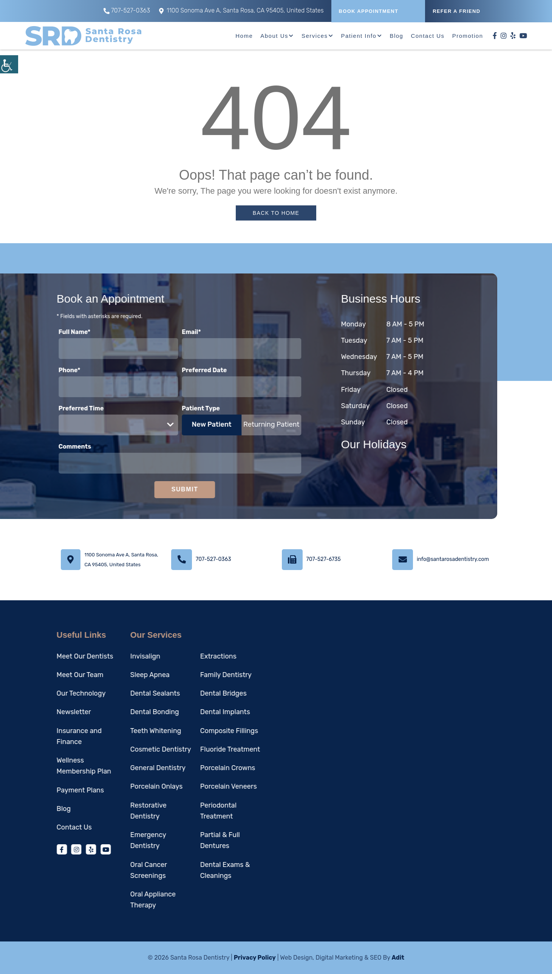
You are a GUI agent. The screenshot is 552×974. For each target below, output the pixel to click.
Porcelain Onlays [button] (128, 786)
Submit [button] (156, 489)
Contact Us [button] (427, 36)
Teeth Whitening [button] (127, 731)
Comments (46, 446)
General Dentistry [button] (129, 768)
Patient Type (172, 408)
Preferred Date (175, 370)
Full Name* (46, 332)
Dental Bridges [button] (195, 693)
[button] (9, 64)
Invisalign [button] (116, 656)
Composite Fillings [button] (200, 731)
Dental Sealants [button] (127, 693)
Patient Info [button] (359, 36)
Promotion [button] (467, 36)
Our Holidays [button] (402, 444)
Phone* (41, 370)
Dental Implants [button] (196, 712)
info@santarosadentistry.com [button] (453, 559)
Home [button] (244, 36)
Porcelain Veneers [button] (200, 786)
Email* (162, 332)
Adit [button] (397, 957)
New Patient (183, 424)
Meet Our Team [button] (51, 675)
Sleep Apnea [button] (121, 675)
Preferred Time (52, 408)
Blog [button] (396, 36)
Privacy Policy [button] (255, 957)
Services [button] (315, 36)
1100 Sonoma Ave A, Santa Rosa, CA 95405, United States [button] (241, 10)
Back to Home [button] (276, 213)
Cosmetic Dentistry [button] (132, 749)
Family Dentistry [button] (197, 675)
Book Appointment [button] (369, 11)
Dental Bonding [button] (126, 712)
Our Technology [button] (52, 693)
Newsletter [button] (45, 712)
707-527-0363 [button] (127, 10)
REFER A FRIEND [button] (456, 11)
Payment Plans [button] (51, 790)
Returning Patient (243, 424)
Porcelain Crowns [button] (199, 768)
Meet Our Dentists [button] (56, 656)
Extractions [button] (190, 656)
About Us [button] (274, 36)
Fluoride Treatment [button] (201, 749)
